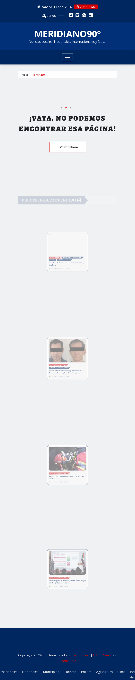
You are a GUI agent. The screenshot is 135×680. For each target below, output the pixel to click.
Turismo (70, 672)
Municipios (51, 672)
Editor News (102, 655)
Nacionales (30, 672)
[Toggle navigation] (67, 57)
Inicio (24, 76)
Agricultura (104, 672)
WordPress (82, 655)
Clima (121, 672)
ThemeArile (67, 661)
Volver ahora (67, 147)
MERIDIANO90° (67, 34)
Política (86, 672)
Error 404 (39, 76)
